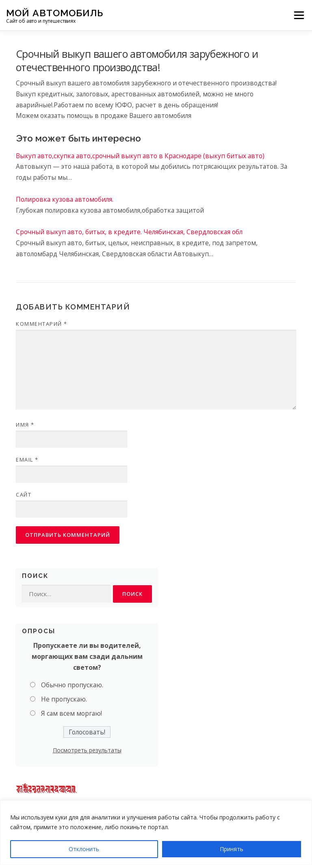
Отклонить (84, 849)
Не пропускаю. (64, 699)
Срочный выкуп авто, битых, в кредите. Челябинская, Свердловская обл (129, 231)
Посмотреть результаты (87, 750)
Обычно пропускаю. (72, 684)
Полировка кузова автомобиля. (64, 199)
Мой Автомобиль (54, 12)
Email (27, 459)
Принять (231, 849)
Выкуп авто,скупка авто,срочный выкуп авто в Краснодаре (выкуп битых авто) (140, 155)
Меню (299, 15)
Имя (25, 424)
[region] (156, 832)
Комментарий (41, 323)
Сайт (23, 494)
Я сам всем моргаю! (71, 713)
